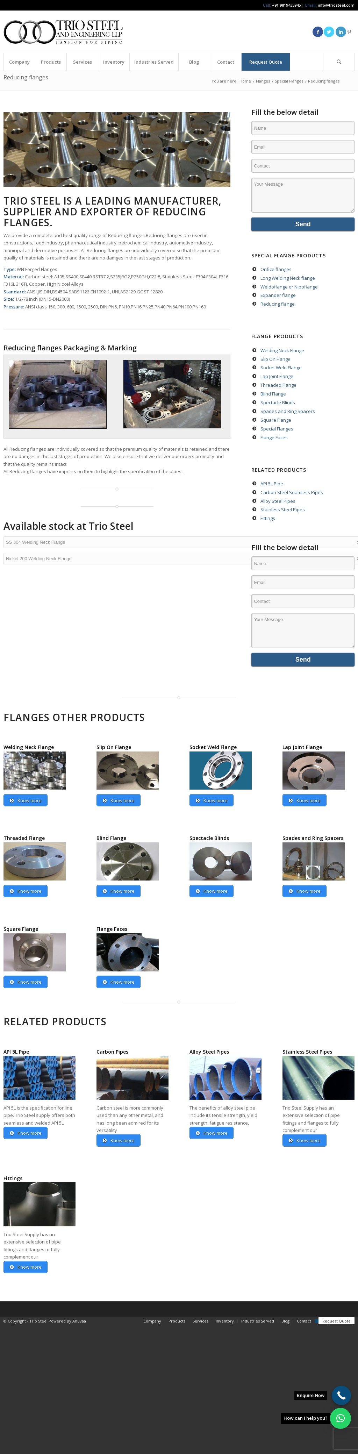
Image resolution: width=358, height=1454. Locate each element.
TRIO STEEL (31, 200)
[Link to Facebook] (318, 32)
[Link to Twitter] (329, 32)
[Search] (339, 62)
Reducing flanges (25, 77)
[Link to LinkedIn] (341, 32)
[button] (340, 1418)
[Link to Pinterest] (349, 32)
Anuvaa (79, 1321)
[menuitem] (19, 62)
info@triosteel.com (336, 5)
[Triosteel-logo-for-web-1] (63, 32)
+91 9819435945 (286, 5)
